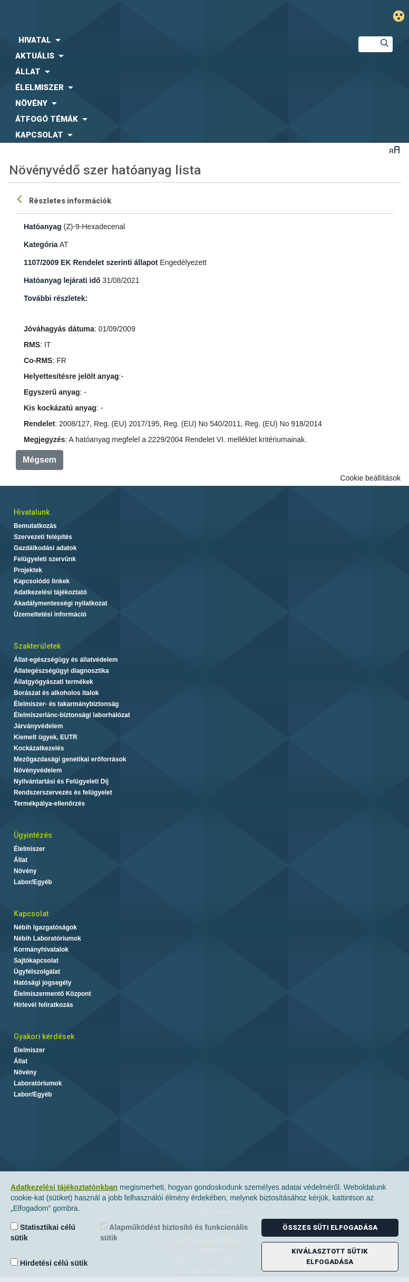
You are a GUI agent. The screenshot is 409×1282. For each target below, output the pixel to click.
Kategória (41, 244)
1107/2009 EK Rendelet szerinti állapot (91, 262)
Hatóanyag (43, 226)
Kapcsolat (31, 913)
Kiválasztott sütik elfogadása (329, 1256)
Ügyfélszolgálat (37, 971)
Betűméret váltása (394, 149)
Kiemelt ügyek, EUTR (45, 737)
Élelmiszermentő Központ (52, 993)
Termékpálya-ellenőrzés (49, 803)
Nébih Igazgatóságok (45, 927)
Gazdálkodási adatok (45, 548)
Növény (25, 871)
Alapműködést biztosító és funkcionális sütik (174, 1232)
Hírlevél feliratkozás (43, 1005)
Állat (20, 860)
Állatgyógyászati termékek (53, 682)
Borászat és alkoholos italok (56, 693)
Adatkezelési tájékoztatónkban (64, 1187)
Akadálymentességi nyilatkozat (60, 603)
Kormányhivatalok (41, 949)
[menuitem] (170, 40)
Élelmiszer (29, 849)
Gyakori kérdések (44, 1036)
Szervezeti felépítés (43, 537)
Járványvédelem (38, 726)
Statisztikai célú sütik (43, 1232)
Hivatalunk (32, 512)
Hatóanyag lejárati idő (62, 280)
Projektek (28, 570)
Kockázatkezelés (39, 748)
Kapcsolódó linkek (42, 581)
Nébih (136, 16)
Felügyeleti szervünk (45, 559)
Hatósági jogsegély (42, 982)
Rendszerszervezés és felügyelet (63, 792)
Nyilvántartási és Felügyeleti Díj (61, 781)
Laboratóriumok (38, 1083)
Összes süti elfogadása (330, 1227)
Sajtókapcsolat (36, 960)
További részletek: (55, 298)
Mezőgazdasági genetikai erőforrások (70, 759)
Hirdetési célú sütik (49, 1262)
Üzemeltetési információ (50, 614)
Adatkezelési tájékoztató (50, 592)
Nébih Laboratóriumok (47, 938)
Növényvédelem (38, 770)
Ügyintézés (33, 835)
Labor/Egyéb (33, 882)
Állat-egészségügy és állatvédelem (66, 659)
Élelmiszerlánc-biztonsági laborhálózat (72, 715)
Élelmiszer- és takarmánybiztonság (66, 704)
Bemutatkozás (35, 526)
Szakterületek (37, 646)
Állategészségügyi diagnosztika (61, 670)
